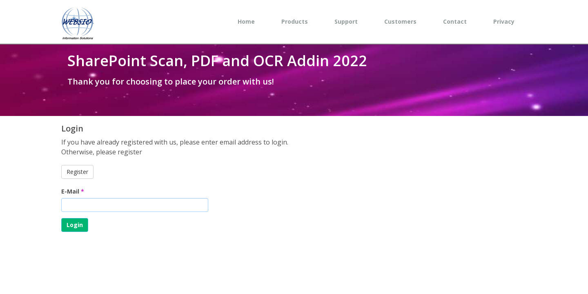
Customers (400, 21)
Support (346, 21)
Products (294, 21)
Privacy (503, 21)
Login (75, 225)
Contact (455, 21)
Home (246, 21)
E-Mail (72, 191)
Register (77, 172)
